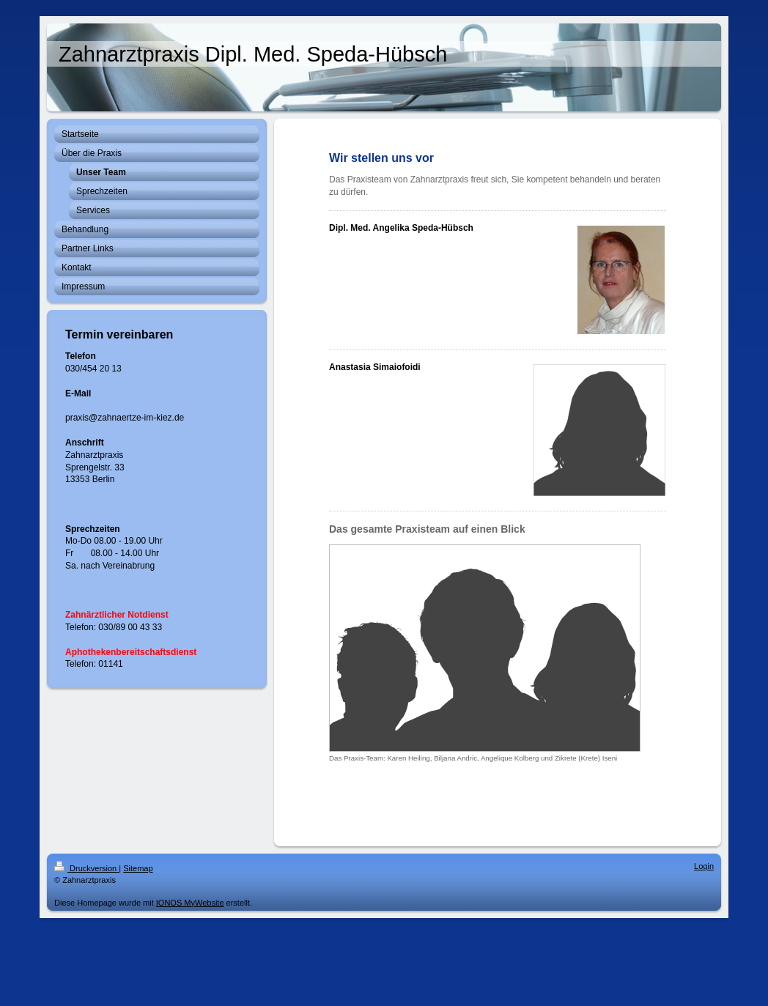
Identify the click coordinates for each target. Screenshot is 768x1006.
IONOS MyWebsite (190, 902)
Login (704, 866)
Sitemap (137, 868)
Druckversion (86, 868)
